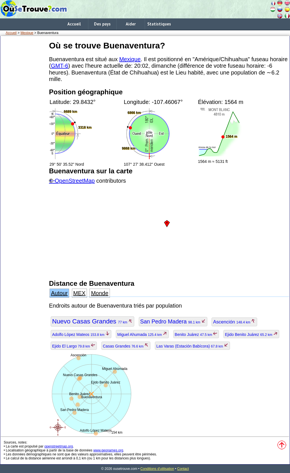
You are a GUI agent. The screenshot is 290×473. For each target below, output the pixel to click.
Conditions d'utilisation (157, 469)
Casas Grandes (126, 346)
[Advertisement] (23, 124)
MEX (79, 293)
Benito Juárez (196, 334)
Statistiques (159, 24)
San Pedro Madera (173, 321)
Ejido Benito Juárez (251, 334)
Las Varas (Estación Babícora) (192, 346)
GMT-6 (59, 66)
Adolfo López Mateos (81, 334)
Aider (131, 24)
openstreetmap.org (58, 446)
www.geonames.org (108, 450)
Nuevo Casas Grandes (92, 321)
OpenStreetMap (75, 181)
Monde (99, 293)
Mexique (26, 33)
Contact (183, 469)
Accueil (74, 24)
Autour (59, 293)
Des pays (102, 24)
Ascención (234, 322)
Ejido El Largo (73, 346)
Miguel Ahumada (142, 334)
